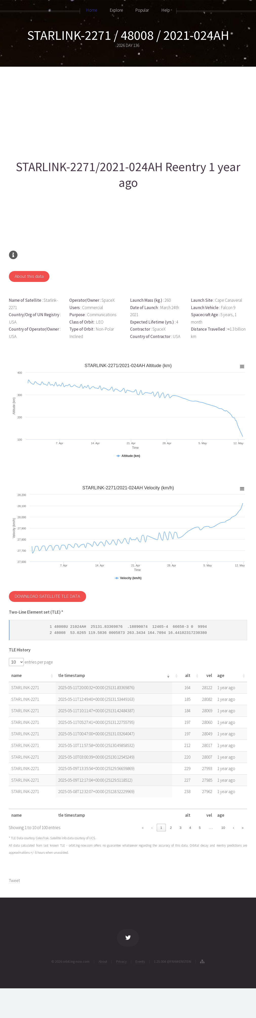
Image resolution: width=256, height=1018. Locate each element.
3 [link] (180, 828)
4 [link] (190, 828)
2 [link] (171, 828)
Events (140, 961)
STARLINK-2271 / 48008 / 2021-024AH (128, 35)
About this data (29, 276)
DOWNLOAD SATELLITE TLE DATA (47, 596)
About (103, 961)
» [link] (243, 828)
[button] (56, 675)
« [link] (143, 828)
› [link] (233, 828)
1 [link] (161, 828)
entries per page (38, 662)
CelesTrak (42, 838)
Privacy (121, 961)
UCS (92, 838)
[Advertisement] (127, 110)
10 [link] (223, 828)
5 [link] (200, 828)
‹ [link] (151, 828)
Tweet (14, 880)
